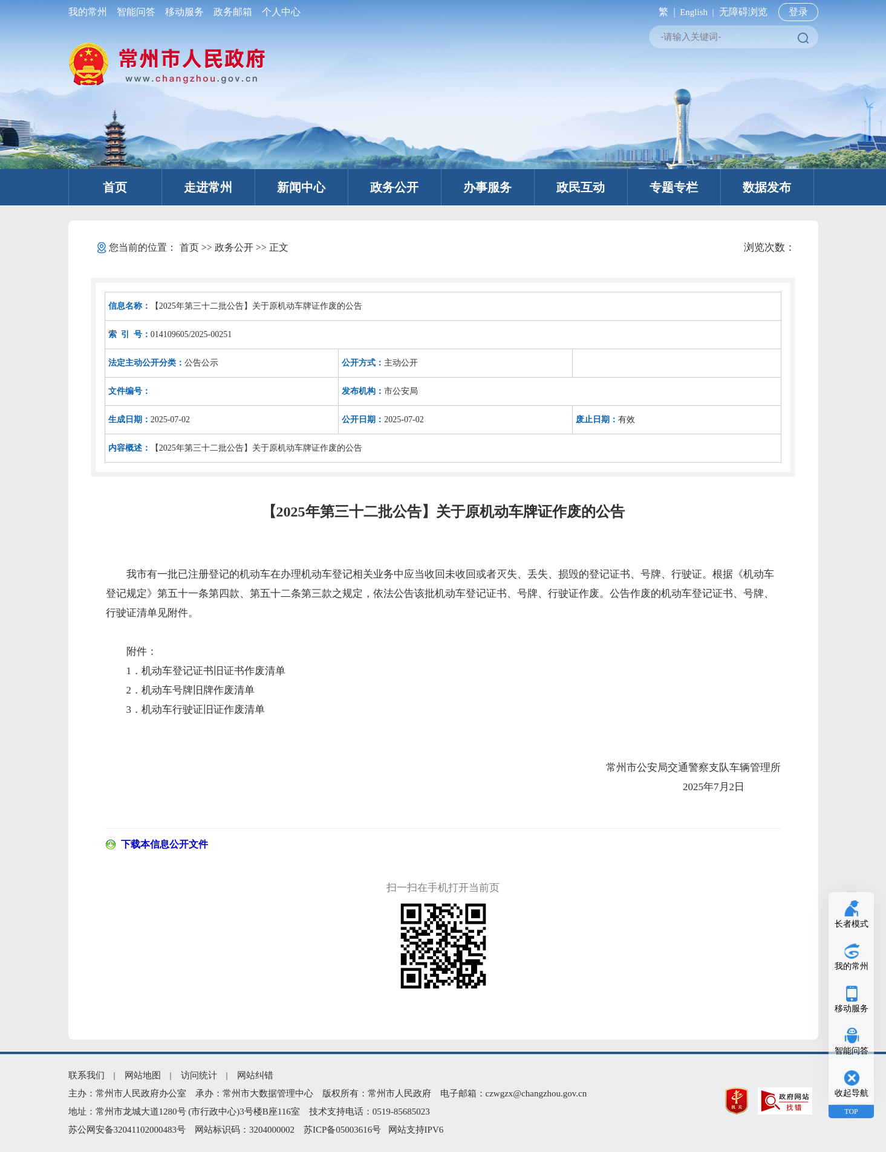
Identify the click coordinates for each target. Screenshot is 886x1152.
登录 (798, 12)
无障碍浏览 (743, 12)
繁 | (664, 12)
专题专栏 (674, 187)
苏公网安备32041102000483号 (127, 1129)
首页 (115, 187)
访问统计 (199, 1075)
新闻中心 (301, 187)
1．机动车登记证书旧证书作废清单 (206, 671)
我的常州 (90, 12)
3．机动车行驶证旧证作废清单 (195, 709)
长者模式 (851, 923)
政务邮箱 (233, 12)
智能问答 (136, 12)
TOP (851, 1111)
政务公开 (394, 187)
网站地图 (143, 1075)
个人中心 (279, 12)
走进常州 (208, 187)
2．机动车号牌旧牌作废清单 (190, 690)
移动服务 (184, 12)
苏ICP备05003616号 (342, 1129)
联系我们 (86, 1075)
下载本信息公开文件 (164, 844)
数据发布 (767, 187)
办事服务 (487, 187)
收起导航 (851, 1093)
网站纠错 (255, 1075)
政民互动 (580, 187)
